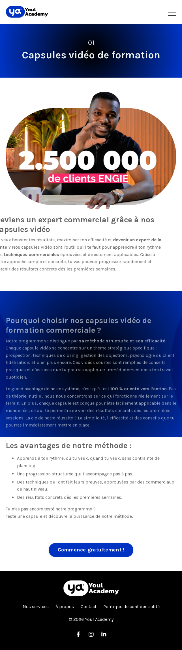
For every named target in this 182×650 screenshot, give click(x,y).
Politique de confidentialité (131, 606)
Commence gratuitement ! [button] (91, 550)
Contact (89, 606)
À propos (64, 606)
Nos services (36, 606)
